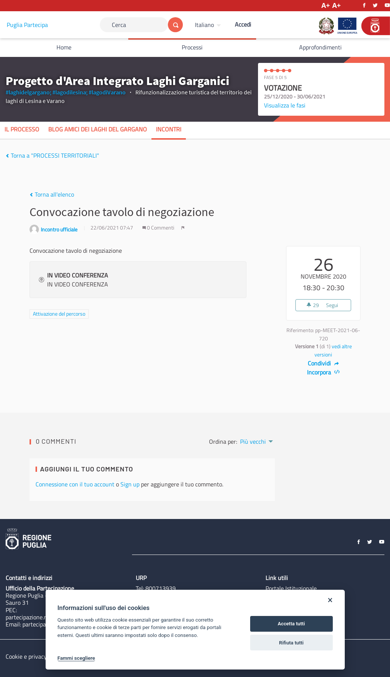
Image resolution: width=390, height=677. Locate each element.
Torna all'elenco (52, 194)
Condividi (323, 363)
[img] (7, 156)
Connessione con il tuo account (75, 484)
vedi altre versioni (333, 350)
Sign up (129, 484)
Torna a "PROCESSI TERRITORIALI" (52, 155)
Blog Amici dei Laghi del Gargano (97, 129)
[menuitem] (209, 25)
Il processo (21, 129)
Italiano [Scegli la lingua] (204, 24)
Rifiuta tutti (291, 643)
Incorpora (323, 372)
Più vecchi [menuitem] (253, 441)
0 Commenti (158, 228)
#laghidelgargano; (28, 92)
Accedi (243, 24)
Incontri (168, 129)
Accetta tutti (291, 623)
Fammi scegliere (76, 658)
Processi (192, 47)
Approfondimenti (320, 47)
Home (63, 47)
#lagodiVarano (107, 92)
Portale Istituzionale (291, 588)
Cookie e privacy (26, 656)
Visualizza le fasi (284, 105)
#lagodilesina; (69, 92)
